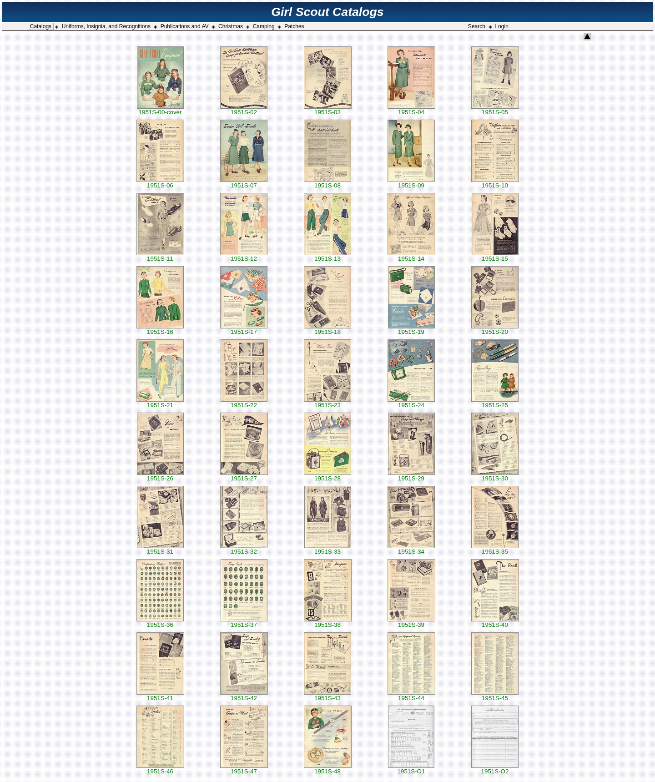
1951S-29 (411, 475)
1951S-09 (411, 183)
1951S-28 (327, 475)
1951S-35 (495, 549)
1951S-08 (327, 183)
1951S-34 (411, 549)
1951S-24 (411, 402)
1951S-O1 (411, 768)
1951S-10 (495, 183)
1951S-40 (495, 622)
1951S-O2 (495, 768)
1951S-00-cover (160, 109)
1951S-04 (411, 109)
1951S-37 (244, 622)
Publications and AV (185, 26)
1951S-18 (327, 329)
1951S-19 (411, 329)
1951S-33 (327, 549)
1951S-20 (495, 329)
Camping (264, 26)
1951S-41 (160, 695)
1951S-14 (411, 256)
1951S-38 (328, 622)
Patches (294, 26)
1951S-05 (495, 109)
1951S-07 (243, 183)
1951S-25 (495, 402)
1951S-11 (160, 256)
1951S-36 (160, 622)
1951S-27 (244, 475)
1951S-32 (243, 549)
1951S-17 (243, 329)
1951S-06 (160, 183)
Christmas (230, 26)
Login (501, 26)
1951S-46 (160, 768)
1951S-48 (328, 768)
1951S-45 (495, 695)
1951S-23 (327, 402)
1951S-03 (328, 109)
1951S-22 (244, 402)
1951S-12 (243, 256)
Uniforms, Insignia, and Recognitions (106, 26)
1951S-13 (327, 256)
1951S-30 (495, 475)
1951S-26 (160, 475)
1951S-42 (244, 695)
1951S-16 (160, 329)
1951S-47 (244, 768)
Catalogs (40, 26)
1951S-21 (160, 402)
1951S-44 (411, 695)
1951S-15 (495, 256)
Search (476, 26)
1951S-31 (160, 549)
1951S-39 (411, 622)
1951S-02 (243, 109)
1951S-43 (327, 695)
